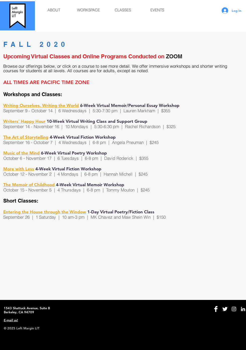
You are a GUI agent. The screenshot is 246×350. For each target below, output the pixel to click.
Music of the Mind (21, 152)
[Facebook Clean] (216, 309)
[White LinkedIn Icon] (243, 309)
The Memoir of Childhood (29, 184)
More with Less (18, 168)
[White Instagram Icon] (234, 309)
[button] (54, 10)
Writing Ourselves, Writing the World (41, 105)
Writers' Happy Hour (24, 121)
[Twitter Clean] (225, 309)
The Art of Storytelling (25, 137)
